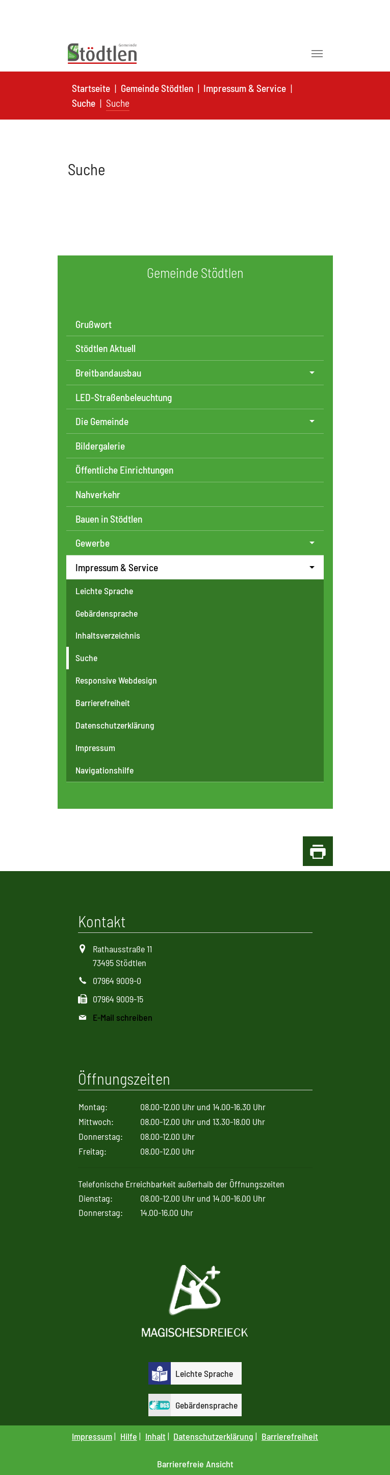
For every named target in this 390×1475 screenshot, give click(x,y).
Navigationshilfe (104, 770)
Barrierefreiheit (102, 702)
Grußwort (93, 324)
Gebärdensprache (106, 613)
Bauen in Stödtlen (108, 519)
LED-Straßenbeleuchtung (123, 397)
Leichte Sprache (104, 590)
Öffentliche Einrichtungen (124, 470)
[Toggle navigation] (317, 53)
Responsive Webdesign (116, 680)
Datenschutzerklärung (114, 725)
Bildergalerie (100, 446)
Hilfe (128, 1436)
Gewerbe (92, 543)
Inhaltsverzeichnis (107, 635)
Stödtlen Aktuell (105, 348)
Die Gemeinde (101, 421)
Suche (86, 657)
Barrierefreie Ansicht (195, 1463)
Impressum (95, 747)
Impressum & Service (116, 567)
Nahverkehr (97, 494)
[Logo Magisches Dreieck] (195, 1302)
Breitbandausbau (108, 373)
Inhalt (155, 1436)
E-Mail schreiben (122, 1017)
